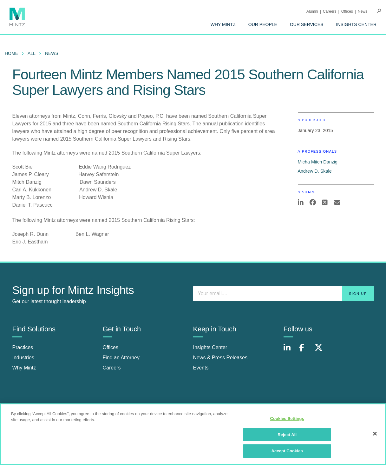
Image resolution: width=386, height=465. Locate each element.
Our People (262, 24)
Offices (347, 11)
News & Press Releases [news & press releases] (220, 357)
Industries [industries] (23, 357)
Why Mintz (223, 24)
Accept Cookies (287, 453)
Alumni (312, 11)
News (362, 11)
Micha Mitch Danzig (318, 161)
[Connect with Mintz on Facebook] (305, 351)
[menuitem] (223, 24)
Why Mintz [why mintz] (24, 367)
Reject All (287, 437)
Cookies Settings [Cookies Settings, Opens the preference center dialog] (287, 421)
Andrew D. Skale (315, 171)
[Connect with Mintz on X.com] (321, 351)
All (32, 53)
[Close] (375, 436)
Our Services (307, 24)
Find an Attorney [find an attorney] (121, 357)
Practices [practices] (22, 347)
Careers (330, 11)
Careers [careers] (112, 367)
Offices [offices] (111, 347)
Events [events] (201, 367)
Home (11, 53)
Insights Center (356, 24)
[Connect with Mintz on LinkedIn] (290, 351)
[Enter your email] (283, 293)
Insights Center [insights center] (210, 347)
